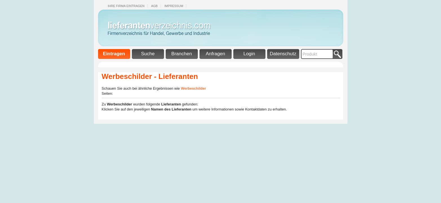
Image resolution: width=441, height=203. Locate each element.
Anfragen (215, 53)
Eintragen (114, 53)
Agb (154, 6)
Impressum (173, 6)
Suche (147, 53)
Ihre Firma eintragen (126, 6)
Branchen (181, 53)
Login (249, 53)
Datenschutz (283, 53)
